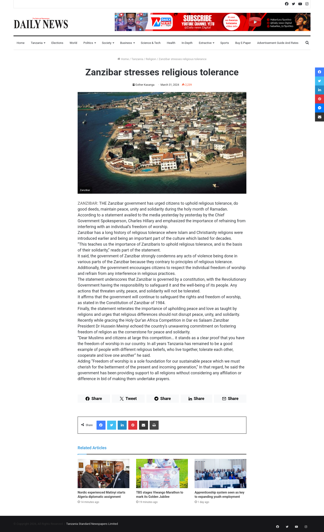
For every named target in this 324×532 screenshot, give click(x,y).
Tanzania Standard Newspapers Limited (92, 523)
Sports (224, 43)
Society (106, 43)
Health (171, 43)
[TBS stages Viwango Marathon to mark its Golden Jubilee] (162, 473)
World (73, 43)
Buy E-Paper (243, 43)
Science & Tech (151, 43)
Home (21, 43)
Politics (88, 43)
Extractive (205, 43)
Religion (151, 59)
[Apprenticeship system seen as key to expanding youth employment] (220, 473)
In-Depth (187, 43)
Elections (57, 43)
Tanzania (37, 43)
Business (126, 43)
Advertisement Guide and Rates (277, 43)
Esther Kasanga (144, 84)
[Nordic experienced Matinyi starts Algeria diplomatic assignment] (103, 473)
